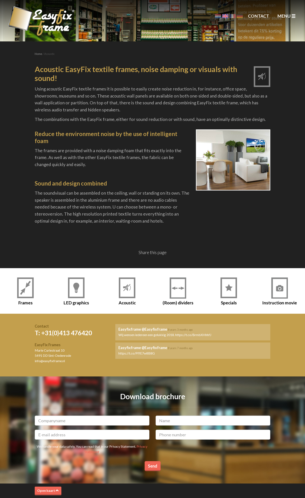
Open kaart (48, 490)
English (225, 16)
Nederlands (218, 16)
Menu (286, 15)
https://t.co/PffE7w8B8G (136, 353)
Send (152, 465)
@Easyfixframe (154, 329)
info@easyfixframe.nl (50, 361)
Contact (258, 15)
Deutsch (240, 16)
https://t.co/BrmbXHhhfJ (193, 335)
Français (232, 16)
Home (38, 53)
